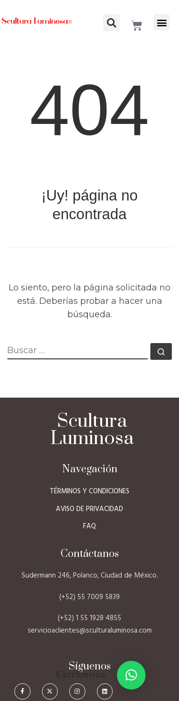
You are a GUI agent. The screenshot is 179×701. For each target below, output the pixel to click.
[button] (161, 22)
